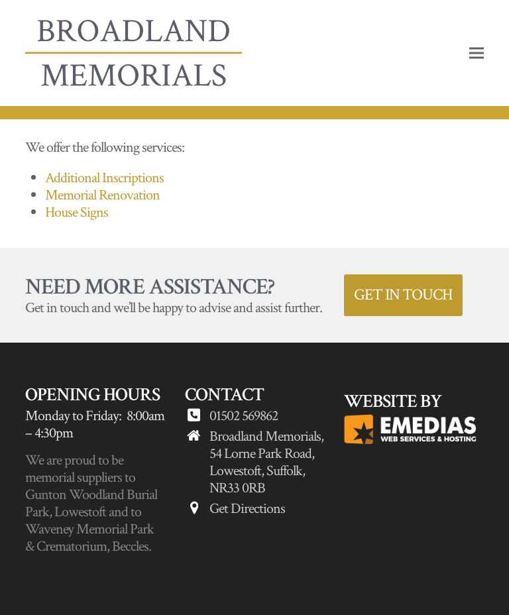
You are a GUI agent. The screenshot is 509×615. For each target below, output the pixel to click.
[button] (476, 53)
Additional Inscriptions (104, 178)
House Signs (76, 212)
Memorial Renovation (102, 195)
